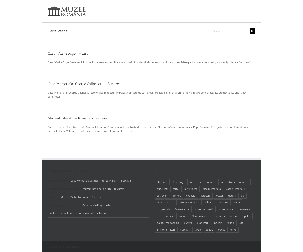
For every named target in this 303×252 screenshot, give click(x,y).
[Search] (254, 8)
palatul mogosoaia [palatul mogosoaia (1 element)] (168, 222)
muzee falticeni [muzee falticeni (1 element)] (226, 209)
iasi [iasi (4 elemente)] (242, 195)
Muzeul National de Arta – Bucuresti (104, 188)
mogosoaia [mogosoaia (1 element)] (163, 209)
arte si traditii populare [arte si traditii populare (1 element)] (234, 182)
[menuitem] (190, 8)
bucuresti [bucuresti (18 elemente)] (162, 188)
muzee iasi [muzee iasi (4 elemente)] (246, 209)
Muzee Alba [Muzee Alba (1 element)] (182, 209)
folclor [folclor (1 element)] (219, 195)
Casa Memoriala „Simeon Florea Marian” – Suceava (101, 180)
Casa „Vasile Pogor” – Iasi (68, 53)
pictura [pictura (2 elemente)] (188, 222)
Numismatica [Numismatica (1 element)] (199, 216)
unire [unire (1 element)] (233, 229)
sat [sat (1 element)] (241, 222)
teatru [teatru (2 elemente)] (209, 229)
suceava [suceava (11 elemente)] (185, 229)
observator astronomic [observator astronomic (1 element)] (225, 216)
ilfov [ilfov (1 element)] (159, 202)
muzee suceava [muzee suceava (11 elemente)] (165, 216)
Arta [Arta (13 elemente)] (192, 182)
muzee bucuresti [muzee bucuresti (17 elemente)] (203, 209)
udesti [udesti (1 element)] (221, 229)
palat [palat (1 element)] (247, 216)
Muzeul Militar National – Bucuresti (81, 197)
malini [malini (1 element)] (207, 202)
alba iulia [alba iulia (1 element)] (162, 182)
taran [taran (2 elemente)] (198, 229)
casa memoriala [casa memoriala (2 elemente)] (211, 188)
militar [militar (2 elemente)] (236, 202)
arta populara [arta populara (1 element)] (208, 182)
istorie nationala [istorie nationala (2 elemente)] (189, 202)
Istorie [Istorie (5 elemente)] (170, 202)
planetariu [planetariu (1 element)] (203, 222)
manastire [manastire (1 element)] (222, 202)
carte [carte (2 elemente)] (176, 188)
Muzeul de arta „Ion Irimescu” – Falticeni (82, 213)
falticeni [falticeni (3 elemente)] (205, 195)
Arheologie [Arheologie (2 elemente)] (178, 182)
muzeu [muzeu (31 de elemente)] (183, 216)
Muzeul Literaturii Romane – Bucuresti (79, 118)
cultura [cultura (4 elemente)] (177, 195)
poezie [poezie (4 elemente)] (218, 222)
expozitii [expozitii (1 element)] (191, 195)
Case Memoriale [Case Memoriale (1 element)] (235, 188)
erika (53, 213)
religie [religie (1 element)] (230, 222)
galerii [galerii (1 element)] (232, 195)
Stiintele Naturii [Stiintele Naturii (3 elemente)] (166, 229)
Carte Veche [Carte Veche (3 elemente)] (190, 188)
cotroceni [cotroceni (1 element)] (162, 195)
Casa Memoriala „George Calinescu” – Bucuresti (85, 84)
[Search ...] (230, 31)
